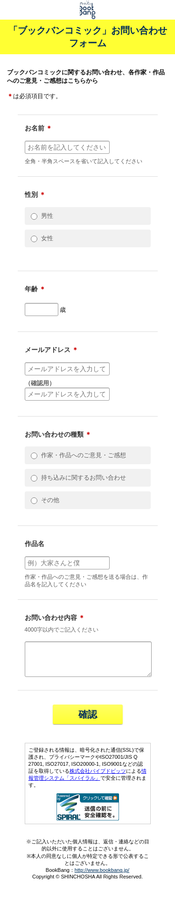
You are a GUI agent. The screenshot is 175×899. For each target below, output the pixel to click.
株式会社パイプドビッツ (98, 776)
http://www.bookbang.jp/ (102, 875)
